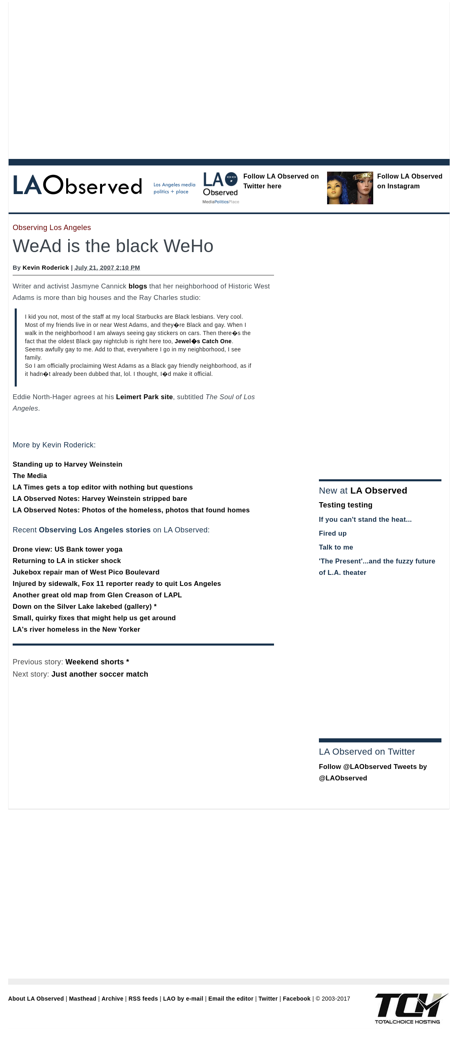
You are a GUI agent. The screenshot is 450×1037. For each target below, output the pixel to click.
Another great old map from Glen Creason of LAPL (97, 595)
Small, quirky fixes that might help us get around (94, 618)
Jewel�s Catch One (203, 341)
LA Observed (379, 490)
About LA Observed (36, 998)
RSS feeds (143, 998)
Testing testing (346, 505)
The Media (30, 476)
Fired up (333, 533)
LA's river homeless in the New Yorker (76, 629)
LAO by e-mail (183, 998)
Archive (113, 998)
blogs (138, 286)
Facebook (297, 998)
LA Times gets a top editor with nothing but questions (103, 487)
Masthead (82, 998)
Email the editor (230, 998)
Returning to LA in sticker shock (67, 561)
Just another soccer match (99, 674)
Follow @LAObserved (355, 767)
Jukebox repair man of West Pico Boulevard (86, 572)
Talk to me (336, 547)
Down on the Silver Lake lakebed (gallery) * (85, 606)
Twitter (268, 998)
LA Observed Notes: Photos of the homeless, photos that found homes (131, 510)
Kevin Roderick (45, 267)
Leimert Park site (144, 397)
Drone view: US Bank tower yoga (68, 549)
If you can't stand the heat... (365, 519)
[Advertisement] (76, 78)
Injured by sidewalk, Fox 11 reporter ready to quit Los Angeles (117, 584)
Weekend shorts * (97, 662)
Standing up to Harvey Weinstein (68, 464)
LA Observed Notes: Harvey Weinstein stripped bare (100, 499)
